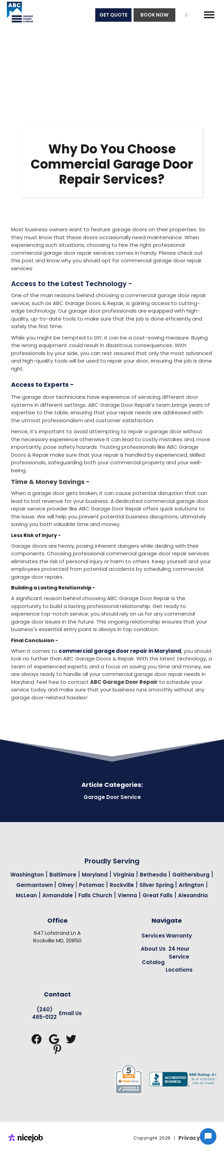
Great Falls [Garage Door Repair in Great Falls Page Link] (158, 895)
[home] (16, 15)
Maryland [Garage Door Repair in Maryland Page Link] (95, 874)
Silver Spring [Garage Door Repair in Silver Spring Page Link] (157, 885)
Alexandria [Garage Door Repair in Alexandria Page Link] (193, 895)
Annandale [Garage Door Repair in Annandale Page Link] (57, 895)
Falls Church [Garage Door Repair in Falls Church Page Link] (95, 895)
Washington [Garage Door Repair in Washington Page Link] (27, 874)
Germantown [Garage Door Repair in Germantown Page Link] (35, 885)
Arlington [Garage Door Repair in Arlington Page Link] (191, 885)
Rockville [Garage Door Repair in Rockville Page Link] (122, 885)
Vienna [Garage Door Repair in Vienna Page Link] (127, 895)
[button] (209, 15)
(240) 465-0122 (44, 1013)
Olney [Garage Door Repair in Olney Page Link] (66, 885)
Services (153, 935)
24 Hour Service (178, 952)
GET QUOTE (113, 14)
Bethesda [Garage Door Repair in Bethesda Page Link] (153, 874)
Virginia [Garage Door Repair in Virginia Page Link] (123, 874)
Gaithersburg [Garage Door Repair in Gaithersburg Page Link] (191, 874)
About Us (153, 948)
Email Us (70, 1013)
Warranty (179, 935)
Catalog (153, 962)
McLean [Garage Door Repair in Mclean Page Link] (26, 895)
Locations (179, 969)
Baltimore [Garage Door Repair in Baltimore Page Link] (62, 874)
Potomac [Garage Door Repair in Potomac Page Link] (92, 885)
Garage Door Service (112, 797)
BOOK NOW (154, 14)
